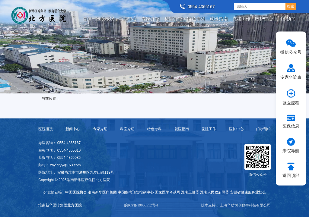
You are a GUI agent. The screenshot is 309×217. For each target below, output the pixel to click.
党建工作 (209, 129)
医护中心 (236, 129)
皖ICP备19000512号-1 (141, 205)
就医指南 (181, 129)
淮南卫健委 (190, 192)
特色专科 (154, 129)
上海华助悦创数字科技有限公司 (245, 205)
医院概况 (45, 129)
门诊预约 (263, 129)
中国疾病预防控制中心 (136, 192)
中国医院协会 (76, 192)
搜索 (290, 6)
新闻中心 (72, 129)
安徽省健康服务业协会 (248, 192)
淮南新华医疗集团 (102, 192)
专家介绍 (100, 129)
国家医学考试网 (167, 192)
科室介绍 (127, 129)
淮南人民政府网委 (214, 192)
